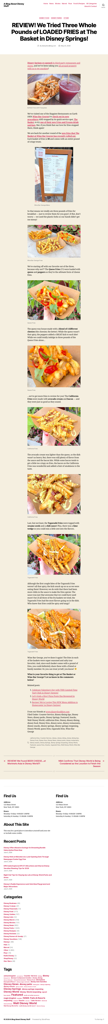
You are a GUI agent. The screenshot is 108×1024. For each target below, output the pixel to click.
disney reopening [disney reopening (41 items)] (45, 984)
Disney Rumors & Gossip (13, 936)
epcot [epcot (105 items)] (44, 991)
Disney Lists (8, 916)
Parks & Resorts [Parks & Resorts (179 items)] (37, 997)
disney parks (61, 740)
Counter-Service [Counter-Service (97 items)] (30, 975)
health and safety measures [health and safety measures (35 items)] (31, 994)
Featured (33, 744)
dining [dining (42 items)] (40, 975)
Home (45, 4)
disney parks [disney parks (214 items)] (26, 983)
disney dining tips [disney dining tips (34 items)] (8, 979)
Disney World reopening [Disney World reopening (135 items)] (30, 991)
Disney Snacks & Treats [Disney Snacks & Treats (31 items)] (30, 986)
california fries (35, 738)
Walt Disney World (67, 744)
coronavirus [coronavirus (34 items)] (20, 975)
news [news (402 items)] (26, 997)
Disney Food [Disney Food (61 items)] (31, 979)
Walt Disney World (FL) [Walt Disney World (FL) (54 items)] (11, 1005)
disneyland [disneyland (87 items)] (40, 979)
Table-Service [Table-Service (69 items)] (36, 1000)
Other (66, 18)
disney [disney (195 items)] (46, 975)
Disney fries (43, 740)
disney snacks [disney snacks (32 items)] (19, 986)
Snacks (47, 744)
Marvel (64, 4)
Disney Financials (10, 908)
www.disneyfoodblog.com (57, 711)
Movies (57, 4)
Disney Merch (9, 919)
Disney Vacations (10, 939)
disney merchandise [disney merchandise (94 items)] (39, 981)
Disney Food (44, 18)
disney (54, 738)
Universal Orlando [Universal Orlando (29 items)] (8, 1003)
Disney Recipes (10, 930)
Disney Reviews (10, 933)
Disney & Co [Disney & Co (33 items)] (7, 977)
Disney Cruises (10, 905)
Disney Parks (56, 18)
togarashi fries (55, 744)
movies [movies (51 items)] (19, 997)
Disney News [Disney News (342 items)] (11, 983)
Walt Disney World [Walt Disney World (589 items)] (25, 1002)
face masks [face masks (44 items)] (7, 994)
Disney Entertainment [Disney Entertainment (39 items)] (20, 979)
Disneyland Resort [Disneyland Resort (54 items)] (10, 981)
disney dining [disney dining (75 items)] (37, 977)
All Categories (91, 4)
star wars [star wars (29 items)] (27, 1000)
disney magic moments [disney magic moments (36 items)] (23, 981)
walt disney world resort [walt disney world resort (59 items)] (27, 1005)
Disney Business (10, 903)
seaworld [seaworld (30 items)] (15, 1000)
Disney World (73, 742)
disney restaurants (72, 740)
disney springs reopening (59, 742)
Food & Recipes (79, 4)
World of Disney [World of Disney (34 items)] (41, 1005)
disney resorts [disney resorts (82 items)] (9, 986)
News (51, 4)
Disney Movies (9, 922)
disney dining (61, 738)
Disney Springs (45, 742)
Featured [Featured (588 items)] (17, 994)
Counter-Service (45, 738)
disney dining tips (73, 738)
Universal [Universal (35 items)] (44, 1000)
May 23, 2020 (66, 46)
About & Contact (90, 6)
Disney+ (7, 941)
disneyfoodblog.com (49, 46)
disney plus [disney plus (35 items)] (36, 984)
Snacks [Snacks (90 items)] (21, 1000)
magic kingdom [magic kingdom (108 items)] (10, 998)
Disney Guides (9, 914)
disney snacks (34, 742)
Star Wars (8, 961)
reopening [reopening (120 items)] (8, 1000)
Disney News (52, 740)
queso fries (40, 744)
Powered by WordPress (41, 1019)
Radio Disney (9, 955)
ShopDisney (8, 958)
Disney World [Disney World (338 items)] (11, 991)
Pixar (70, 4)
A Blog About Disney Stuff (14, 5)
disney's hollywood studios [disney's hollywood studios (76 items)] (21, 977)
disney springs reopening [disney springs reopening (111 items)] (32, 989)
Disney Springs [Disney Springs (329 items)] (12, 988)
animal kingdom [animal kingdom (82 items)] (10, 975)
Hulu (5, 944)
